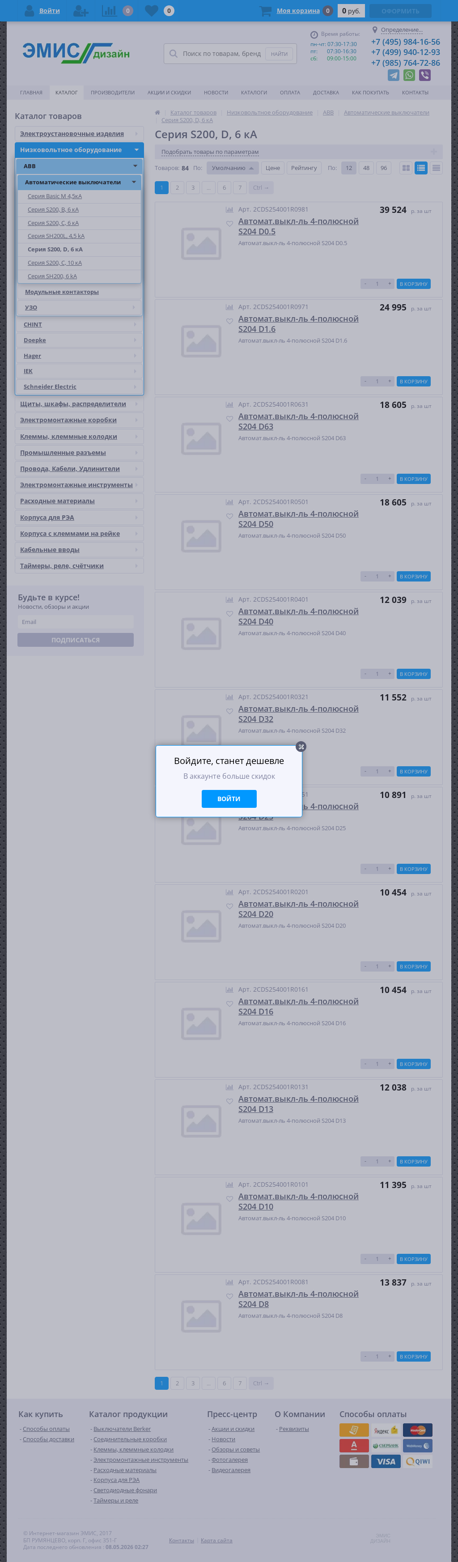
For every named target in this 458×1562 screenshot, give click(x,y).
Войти (229, 798)
